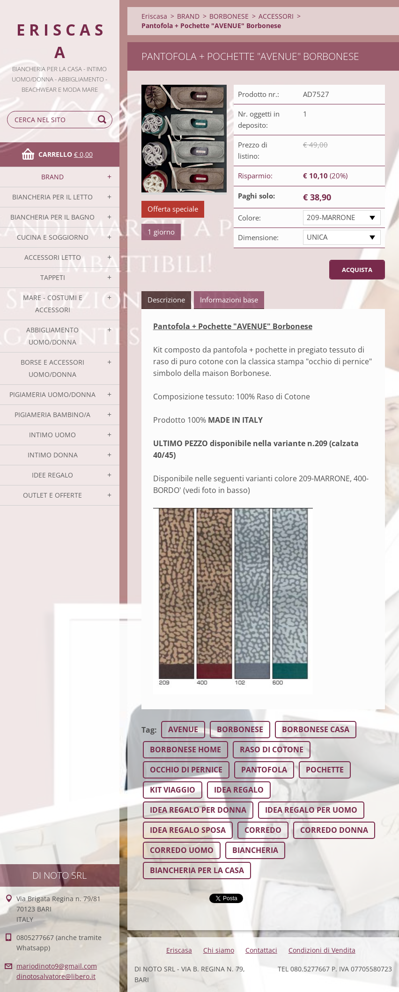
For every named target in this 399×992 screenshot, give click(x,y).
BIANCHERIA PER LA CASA (197, 870)
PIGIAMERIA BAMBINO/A (52, 414)
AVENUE (183, 729)
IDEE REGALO (52, 474)
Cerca (103, 119)
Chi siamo (218, 950)
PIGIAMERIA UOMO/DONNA (52, 394)
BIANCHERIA (255, 850)
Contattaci (261, 950)
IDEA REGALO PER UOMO (311, 810)
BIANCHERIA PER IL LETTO (52, 196)
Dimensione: (258, 237)
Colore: (249, 217)
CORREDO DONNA (334, 830)
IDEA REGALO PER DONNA (198, 810)
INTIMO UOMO (52, 434)
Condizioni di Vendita (321, 950)
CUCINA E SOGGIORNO (53, 237)
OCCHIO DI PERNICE (186, 769)
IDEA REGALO (239, 790)
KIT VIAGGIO (172, 790)
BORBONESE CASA (315, 729)
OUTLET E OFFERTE (52, 495)
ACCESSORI (276, 16)
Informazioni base (229, 299)
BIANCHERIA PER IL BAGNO (52, 217)
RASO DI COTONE (271, 749)
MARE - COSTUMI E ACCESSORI (52, 303)
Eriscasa (154, 16)
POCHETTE (325, 769)
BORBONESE (229, 16)
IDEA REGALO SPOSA (188, 830)
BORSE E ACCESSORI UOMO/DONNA (52, 368)
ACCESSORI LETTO (52, 257)
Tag (148, 730)
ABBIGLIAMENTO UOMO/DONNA (52, 335)
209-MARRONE (331, 217)
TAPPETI (52, 277)
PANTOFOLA (264, 769)
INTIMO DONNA (53, 454)
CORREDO (262, 830)
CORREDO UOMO (182, 850)
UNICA (317, 237)
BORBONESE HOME (185, 749)
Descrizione (166, 299)
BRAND (52, 176)
